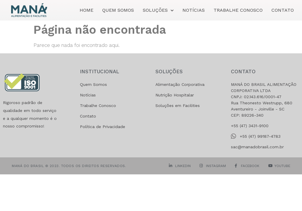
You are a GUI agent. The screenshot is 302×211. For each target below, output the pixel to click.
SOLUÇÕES (158, 10)
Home (86, 10)
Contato (282, 10)
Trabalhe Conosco (238, 10)
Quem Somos (118, 10)
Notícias (193, 10)
